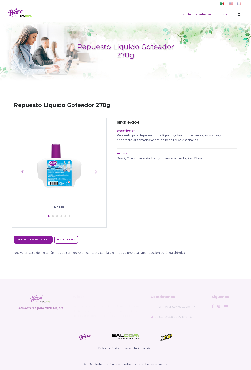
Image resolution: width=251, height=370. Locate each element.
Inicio (187, 14)
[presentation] (22, 172)
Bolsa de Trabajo (110, 348)
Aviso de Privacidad (139, 348)
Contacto (225, 14)
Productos (204, 14)
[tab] (33, 240)
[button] (49, 216)
